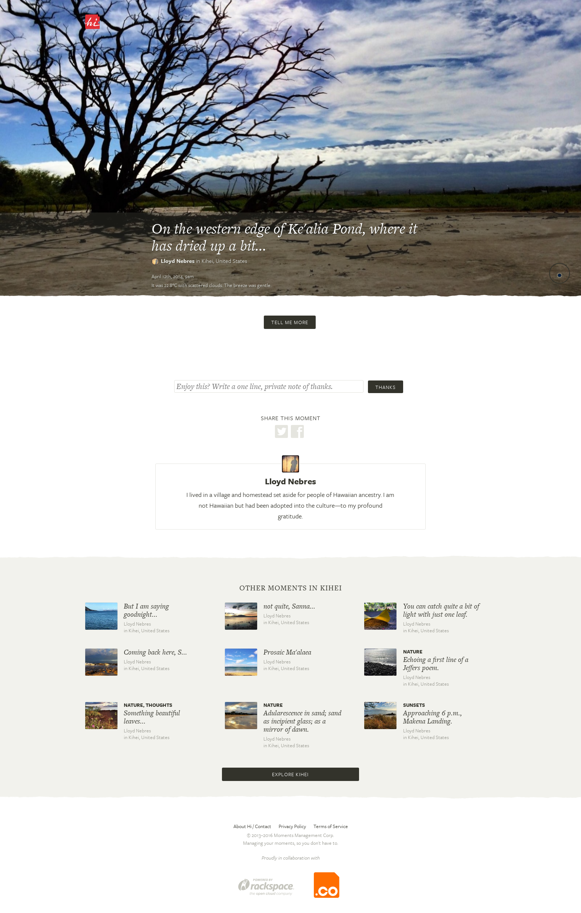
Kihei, (224, 261)
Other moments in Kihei (290, 588)
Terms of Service (330, 826)
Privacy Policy (292, 826)
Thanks (385, 387)
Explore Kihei (290, 774)
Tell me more (289, 322)
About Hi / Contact (252, 826)
